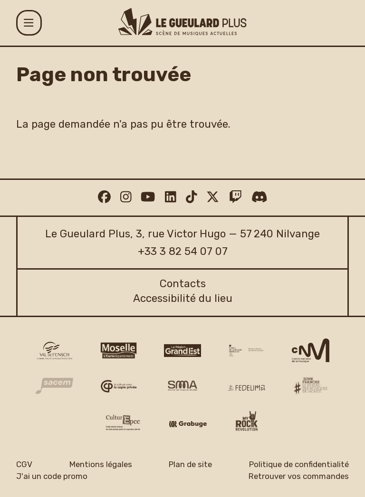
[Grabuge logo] (188, 424)
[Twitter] (212, 197)
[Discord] (259, 197)
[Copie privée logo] (118, 386)
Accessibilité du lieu (182, 298)
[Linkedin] (170, 197)
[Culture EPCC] (124, 422)
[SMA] (183, 386)
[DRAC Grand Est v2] (246, 350)
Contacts (183, 283)
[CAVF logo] (54, 350)
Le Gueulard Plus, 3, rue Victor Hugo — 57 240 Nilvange (182, 233)
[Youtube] (148, 197)
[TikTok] (191, 197)
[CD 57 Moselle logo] (118, 350)
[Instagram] (126, 197)
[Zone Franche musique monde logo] (310, 386)
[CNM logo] (310, 350)
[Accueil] (182, 21)
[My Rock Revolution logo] (246, 422)
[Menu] (29, 23)
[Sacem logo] (54, 386)
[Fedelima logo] (246, 387)
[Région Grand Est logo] (183, 350)
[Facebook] (104, 197)
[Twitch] (235, 197)
